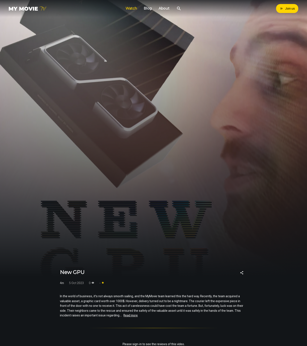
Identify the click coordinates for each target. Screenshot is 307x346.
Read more (130, 315)
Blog (148, 8)
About (164, 8)
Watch (131, 8)
